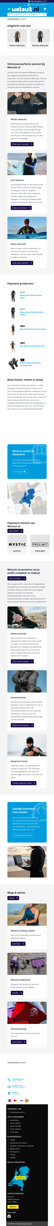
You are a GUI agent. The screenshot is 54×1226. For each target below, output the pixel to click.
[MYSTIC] (17, 544)
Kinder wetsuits (15, 1129)
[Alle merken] (15, 531)
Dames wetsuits (15, 1126)
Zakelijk (12, 1158)
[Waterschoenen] (27, 636)
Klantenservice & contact (18, 1143)
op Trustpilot (16, 19)
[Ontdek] (17, 993)
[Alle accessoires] (16, 578)
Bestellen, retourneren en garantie (22, 1146)
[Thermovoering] (27, 1024)
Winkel (12, 1140)
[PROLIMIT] (40, 544)
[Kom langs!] (19, 471)
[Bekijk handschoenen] (22, 725)
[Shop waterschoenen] (22, 661)
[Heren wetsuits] (17, 39)
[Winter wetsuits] (27, 121)
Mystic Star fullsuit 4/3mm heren (31, 296)
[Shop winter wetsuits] (22, 144)
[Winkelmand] (45, 9)
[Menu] (9, 9)
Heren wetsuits (15, 1123)
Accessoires (14, 1132)
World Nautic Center (25, 1224)
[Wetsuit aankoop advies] (27, 926)
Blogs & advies (15, 1149)
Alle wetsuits (14, 1120)
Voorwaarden (14, 1152)
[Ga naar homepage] (25, 9)
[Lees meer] (18, 944)
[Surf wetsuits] (27, 183)
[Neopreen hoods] (27, 761)
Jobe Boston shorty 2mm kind (32, 346)
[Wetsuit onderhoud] (27, 975)
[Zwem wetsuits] (27, 242)
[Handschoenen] (27, 700)
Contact (13, 1207)
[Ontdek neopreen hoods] (23, 783)
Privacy (12, 1155)
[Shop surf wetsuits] (21, 208)
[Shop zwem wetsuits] (22, 263)
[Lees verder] (19, 1042)
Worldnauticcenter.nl (17, 1112)
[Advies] (13, 898)
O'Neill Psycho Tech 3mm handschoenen (30, 364)
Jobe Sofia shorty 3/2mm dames (33, 329)
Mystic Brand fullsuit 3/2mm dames (32, 313)
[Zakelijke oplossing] (23, 835)
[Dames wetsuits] (40, 39)
